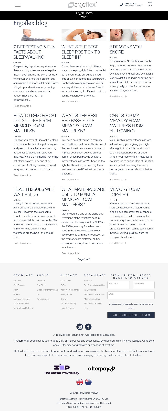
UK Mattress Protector (23, 308)
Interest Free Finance (70, 290)
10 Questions (90, 290)
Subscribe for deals (131, 315)
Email (110, 294)
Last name (139, 283)
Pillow (15, 290)
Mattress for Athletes (93, 303)
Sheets (16, 294)
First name (113, 283)
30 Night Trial (66, 294)
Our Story (41, 285)
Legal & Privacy (67, 308)
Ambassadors (43, 299)
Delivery (64, 299)
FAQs (63, 285)
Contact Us (66, 280)
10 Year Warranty (68, 303)
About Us (41, 280)
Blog (86, 308)
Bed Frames (18, 285)
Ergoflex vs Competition (94, 285)
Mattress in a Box (92, 299)
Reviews (88, 280)
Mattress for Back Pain (94, 294)
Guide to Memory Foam (47, 290)
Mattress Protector (21, 299)
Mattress (17, 280)
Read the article (22, 105)
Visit (38, 294)
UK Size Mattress (21, 303)
